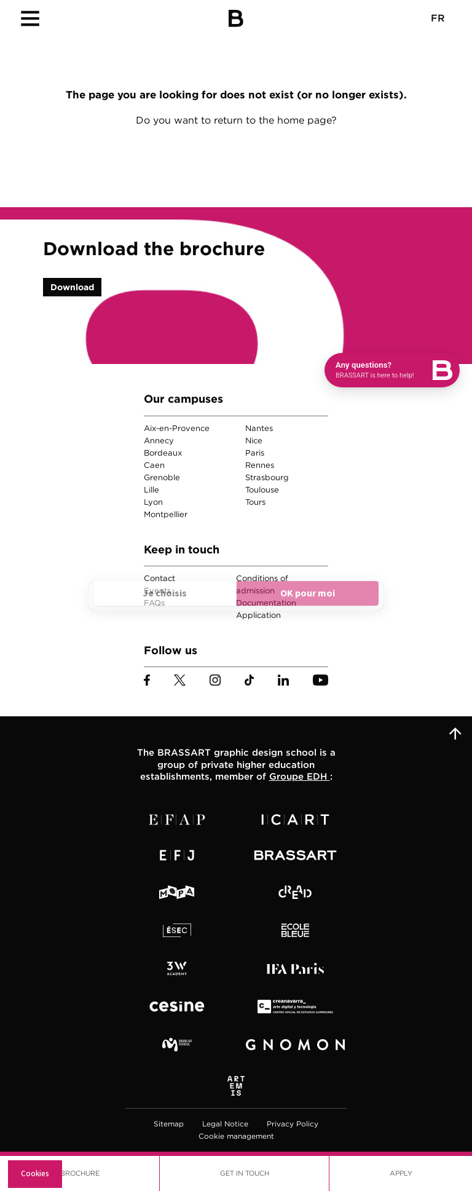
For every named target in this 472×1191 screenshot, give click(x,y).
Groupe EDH (299, 776)
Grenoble (162, 477)
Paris (254, 452)
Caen (154, 465)
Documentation (266, 602)
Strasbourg (267, 477)
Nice (253, 440)
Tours (255, 502)
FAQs (154, 602)
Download (72, 287)
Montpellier (165, 514)
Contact (159, 578)
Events (157, 590)
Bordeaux (163, 452)
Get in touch (244, 1173)
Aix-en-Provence (177, 428)
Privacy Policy (292, 1123)
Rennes (259, 465)
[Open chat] (392, 370)
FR (438, 18)
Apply (401, 1173)
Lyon (153, 502)
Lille (151, 489)
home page (304, 120)
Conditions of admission (262, 584)
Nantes (259, 428)
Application (258, 615)
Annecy (159, 440)
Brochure (80, 1173)
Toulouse (262, 489)
